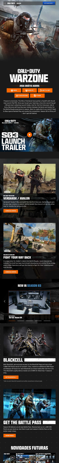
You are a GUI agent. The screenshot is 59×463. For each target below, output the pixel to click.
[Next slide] (54, 301)
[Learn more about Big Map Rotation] (10, 211)
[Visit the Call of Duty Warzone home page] (19, 3)
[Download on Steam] (37, 96)
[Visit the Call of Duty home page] (11, 3)
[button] (5, 3)
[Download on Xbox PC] (29, 90)
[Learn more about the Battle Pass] (9, 435)
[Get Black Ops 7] (49, 3)
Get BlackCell (10, 377)
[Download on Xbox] (14, 90)
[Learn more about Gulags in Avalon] (10, 272)
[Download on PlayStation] (21, 96)
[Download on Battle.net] (45, 90)
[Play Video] (29, 134)
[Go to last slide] (5, 301)
